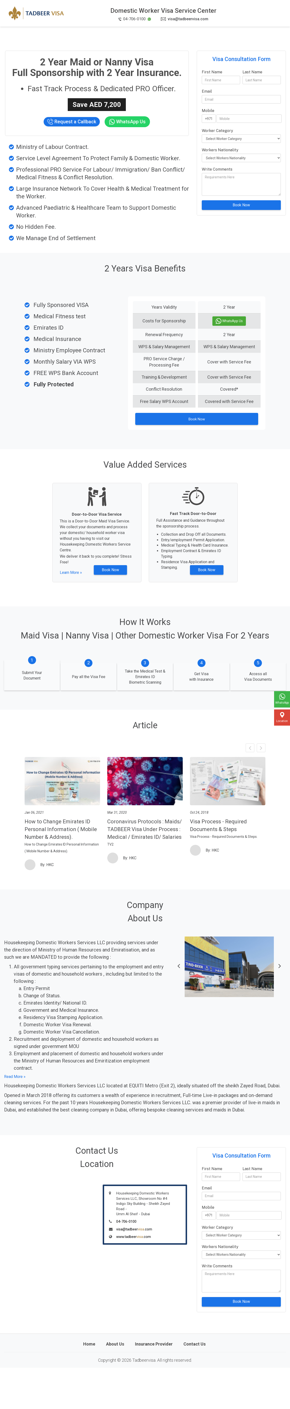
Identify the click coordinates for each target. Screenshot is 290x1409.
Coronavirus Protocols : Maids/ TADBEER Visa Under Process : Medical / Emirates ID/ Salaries (144, 870)
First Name (212, 72)
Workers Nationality (220, 150)
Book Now (241, 205)
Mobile (208, 110)
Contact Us (194, 1385)
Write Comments (217, 169)
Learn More (73, 579)
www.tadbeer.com (133, 1278)
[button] (179, 1008)
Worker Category (217, 130)
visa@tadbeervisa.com (184, 19)
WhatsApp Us (127, 122)
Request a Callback (71, 122)
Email (207, 91)
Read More (13, 1118)
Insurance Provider (154, 1385)
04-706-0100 (126, 1263)
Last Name (252, 72)
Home (89, 1385)
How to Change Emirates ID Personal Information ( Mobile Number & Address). (61, 870)
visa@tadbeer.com (134, 1270)
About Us (115, 1385)
